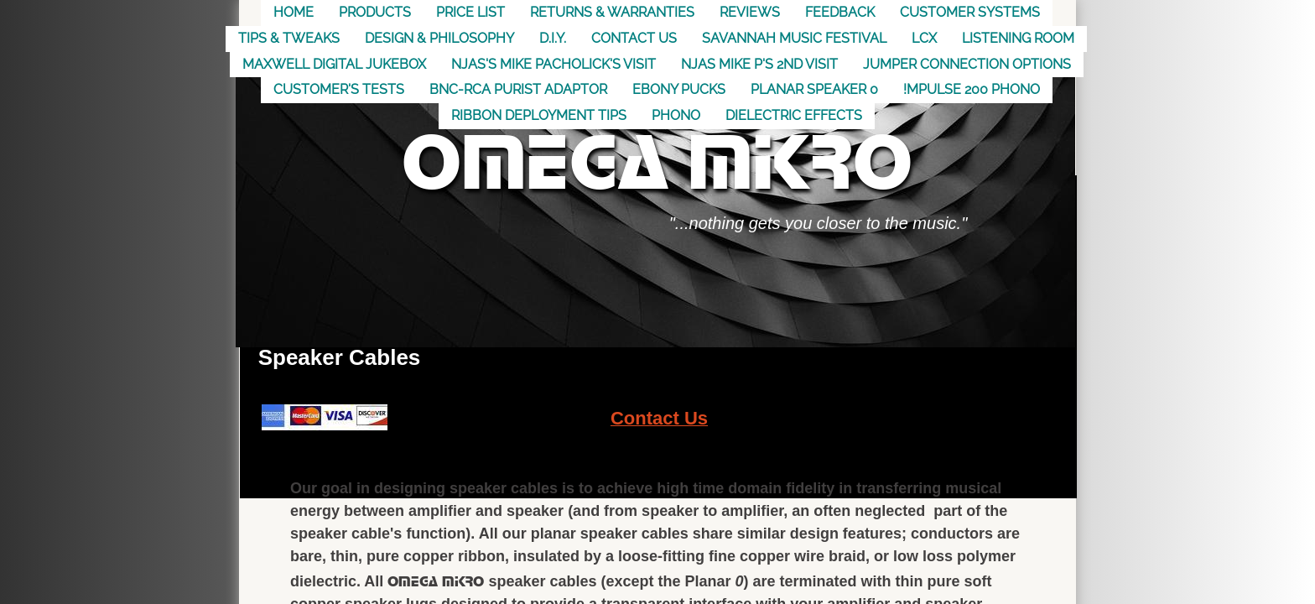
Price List (470, 12)
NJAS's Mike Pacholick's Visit (553, 64)
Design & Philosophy (439, 38)
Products (375, 12)
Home (293, 12)
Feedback (840, 12)
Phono (676, 115)
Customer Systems (970, 12)
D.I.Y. (552, 38)
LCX (924, 38)
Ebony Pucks (678, 89)
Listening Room (1018, 38)
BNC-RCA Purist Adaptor (518, 89)
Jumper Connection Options (967, 64)
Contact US (634, 38)
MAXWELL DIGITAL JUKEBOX (334, 64)
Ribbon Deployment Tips (538, 115)
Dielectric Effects (793, 115)
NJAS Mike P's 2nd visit (759, 64)
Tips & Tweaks (289, 38)
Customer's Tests (338, 89)
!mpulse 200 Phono (971, 89)
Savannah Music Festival (794, 38)
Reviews (750, 12)
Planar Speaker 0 (814, 89)
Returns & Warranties (612, 12)
